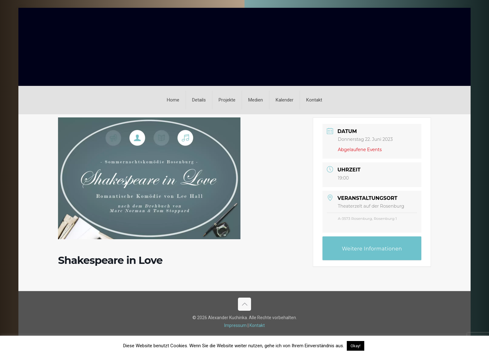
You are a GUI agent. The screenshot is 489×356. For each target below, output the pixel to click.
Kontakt (257, 325)
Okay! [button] (356, 346)
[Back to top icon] (244, 304)
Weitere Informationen (372, 249)
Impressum (235, 325)
